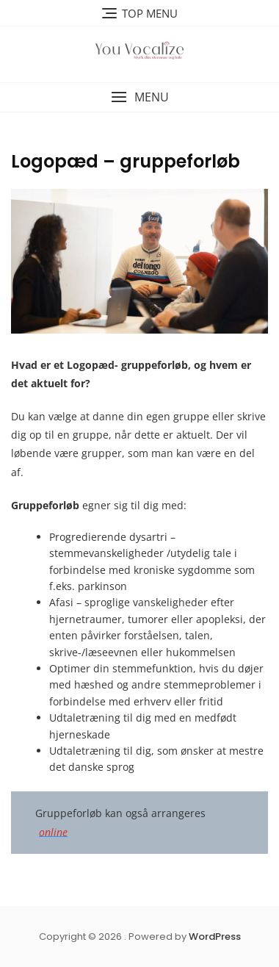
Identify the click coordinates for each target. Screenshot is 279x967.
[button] (139, 97)
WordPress (215, 936)
